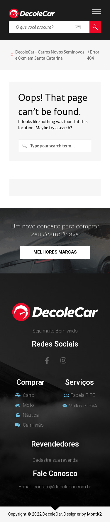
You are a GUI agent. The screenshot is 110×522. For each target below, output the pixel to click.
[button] (55, 252)
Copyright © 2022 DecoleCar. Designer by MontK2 (55, 514)
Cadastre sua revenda (55, 460)
